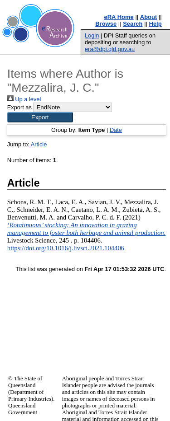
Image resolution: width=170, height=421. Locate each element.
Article (39, 144)
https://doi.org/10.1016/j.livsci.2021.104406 (65, 248)
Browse (106, 23)
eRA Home (119, 17)
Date (116, 129)
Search (132, 23)
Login (92, 35)
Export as (19, 107)
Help (155, 23)
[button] (40, 117)
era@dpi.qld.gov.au (110, 49)
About (148, 17)
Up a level (24, 99)
